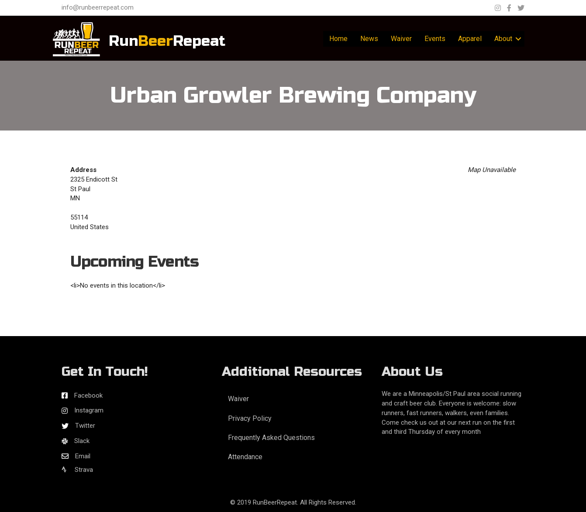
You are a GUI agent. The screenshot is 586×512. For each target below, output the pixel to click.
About (503, 38)
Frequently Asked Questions (271, 437)
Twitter (85, 426)
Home (338, 38)
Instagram (88, 410)
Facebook (88, 395)
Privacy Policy (250, 418)
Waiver (401, 38)
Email (82, 456)
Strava (77, 470)
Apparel (470, 38)
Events (434, 38)
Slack (82, 441)
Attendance (245, 457)
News (369, 38)
